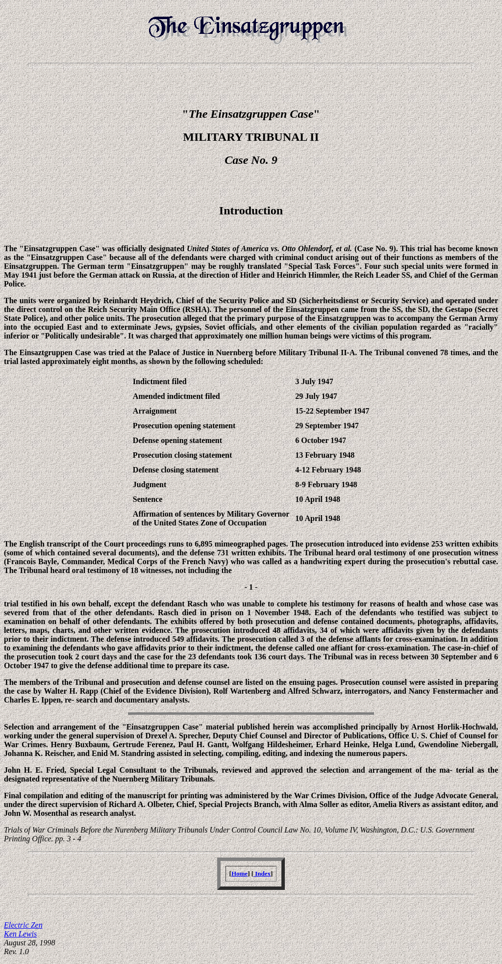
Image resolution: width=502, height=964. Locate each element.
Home (239, 873)
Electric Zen (23, 925)
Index (262, 873)
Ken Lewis (20, 934)
